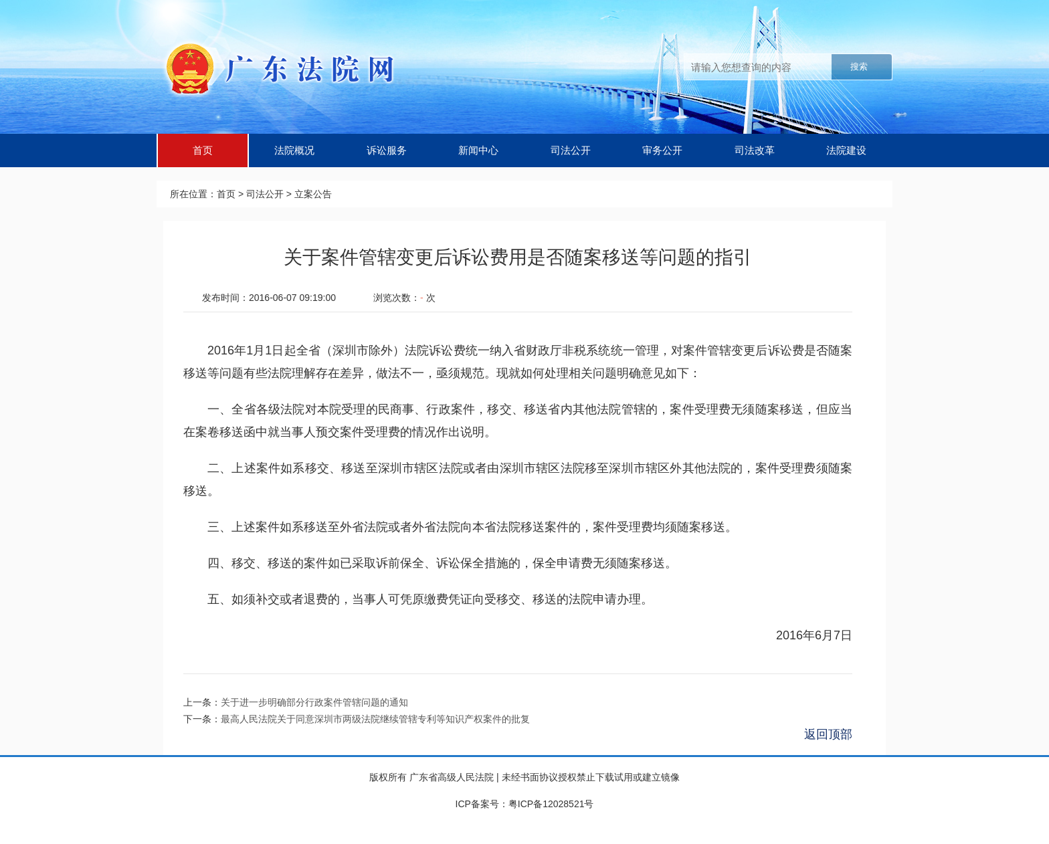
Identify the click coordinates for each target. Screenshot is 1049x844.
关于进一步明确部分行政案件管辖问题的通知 (314, 702)
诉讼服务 (387, 150)
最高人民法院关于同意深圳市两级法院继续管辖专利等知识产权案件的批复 (375, 719)
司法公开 (571, 150)
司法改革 (755, 150)
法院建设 (846, 150)
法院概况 (294, 150)
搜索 (859, 67)
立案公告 (313, 194)
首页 (203, 150)
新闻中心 (478, 150)
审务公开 (662, 150)
